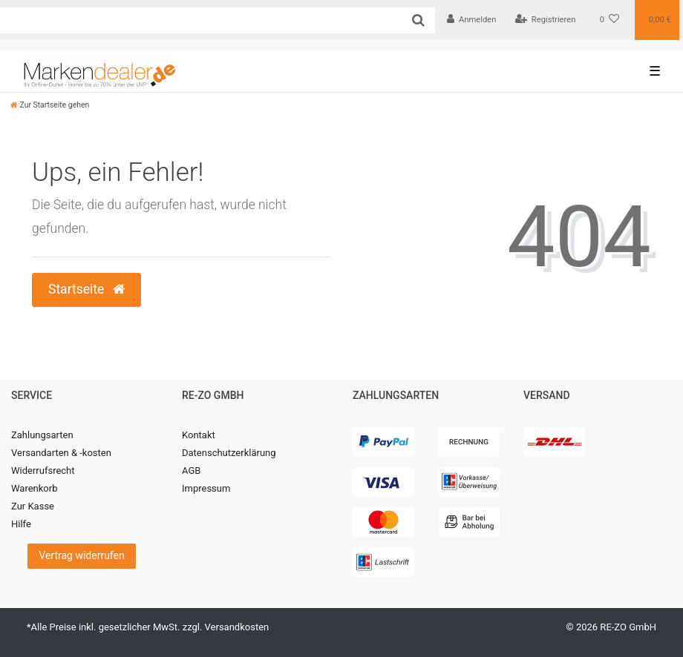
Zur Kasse (32, 506)
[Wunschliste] (610, 20)
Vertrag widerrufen (81, 555)
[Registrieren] (545, 20)
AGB (191, 470)
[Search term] (201, 20)
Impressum (206, 488)
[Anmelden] (472, 20)
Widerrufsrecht (43, 470)
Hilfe (21, 523)
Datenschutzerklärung (229, 452)
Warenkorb (34, 488)
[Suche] (418, 20)
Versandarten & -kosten (61, 452)
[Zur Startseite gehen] (49, 105)
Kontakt (198, 434)
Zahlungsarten (42, 434)
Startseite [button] (86, 289)
